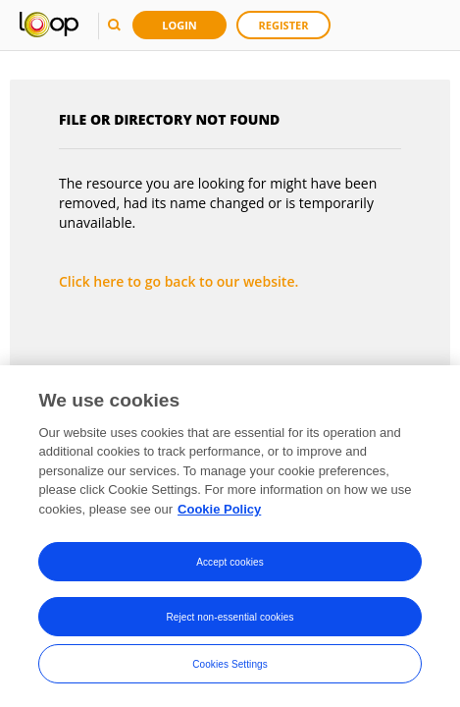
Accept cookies (230, 562)
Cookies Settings (230, 664)
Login (179, 25)
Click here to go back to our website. (178, 281)
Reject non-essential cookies (229, 617)
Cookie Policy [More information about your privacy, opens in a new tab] (219, 510)
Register (284, 25)
